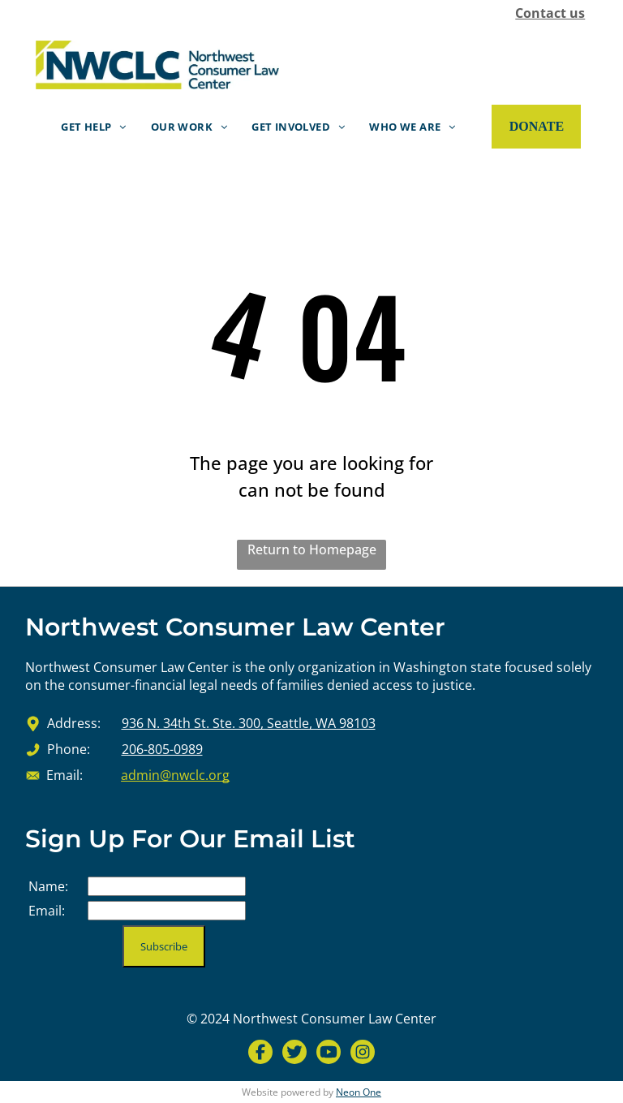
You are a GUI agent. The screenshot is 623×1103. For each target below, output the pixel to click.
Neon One (358, 1092)
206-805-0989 (162, 749)
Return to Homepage (311, 549)
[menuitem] (94, 126)
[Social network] (260, 1054)
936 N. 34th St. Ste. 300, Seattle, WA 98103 (249, 723)
